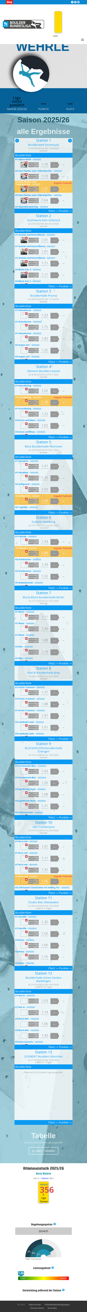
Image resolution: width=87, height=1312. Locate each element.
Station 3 (43, 291)
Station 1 (43, 140)
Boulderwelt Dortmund (43, 145)
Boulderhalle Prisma (43, 295)
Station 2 (43, 215)
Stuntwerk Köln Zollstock (43, 220)
